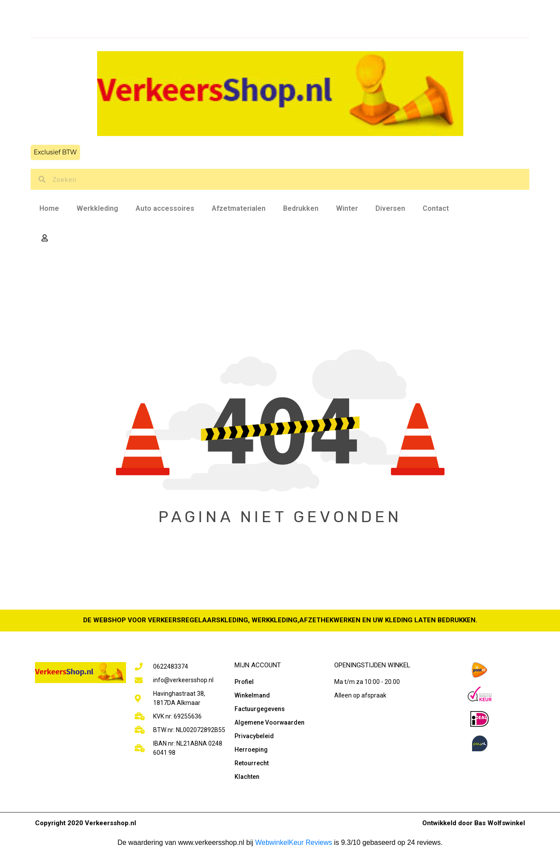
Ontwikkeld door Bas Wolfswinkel (473, 823)
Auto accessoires (165, 208)
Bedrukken (300, 208)
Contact (436, 208)
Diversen (390, 208)
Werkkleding (97, 208)
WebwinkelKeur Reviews (293, 842)
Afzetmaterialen (239, 208)
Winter (347, 208)
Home (49, 208)
